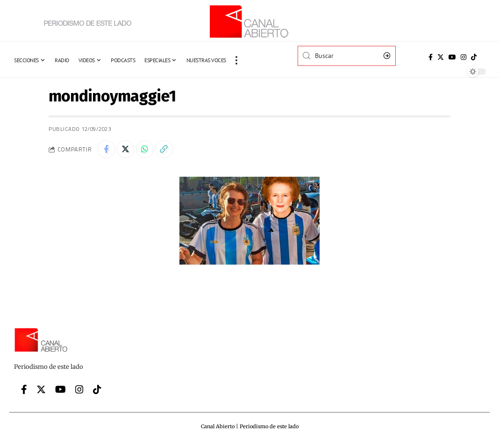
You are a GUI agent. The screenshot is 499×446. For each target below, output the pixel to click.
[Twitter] (440, 57)
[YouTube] (452, 57)
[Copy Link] (166, 149)
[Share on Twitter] (126, 149)
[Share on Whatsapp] (146, 149)
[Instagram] (463, 57)
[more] (236, 60)
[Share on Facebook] (106, 149)
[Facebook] (430, 57)
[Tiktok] (474, 57)
